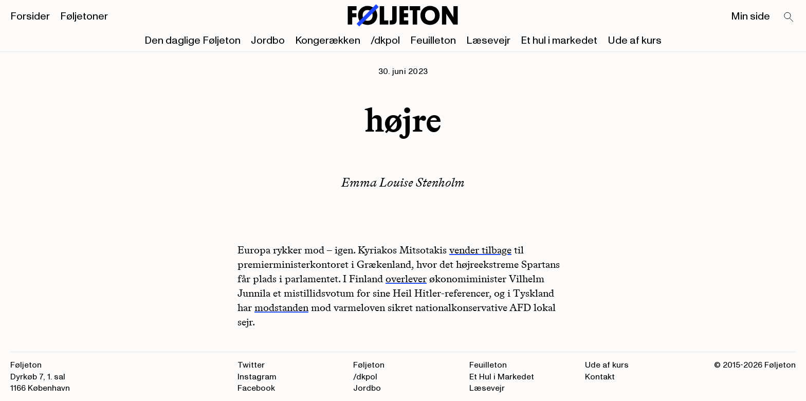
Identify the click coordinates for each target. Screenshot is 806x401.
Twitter (251, 365)
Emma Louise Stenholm (403, 182)
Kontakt (600, 376)
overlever (406, 278)
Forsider (30, 16)
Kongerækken (327, 40)
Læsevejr (488, 40)
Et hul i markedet (559, 40)
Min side (750, 16)
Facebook (256, 388)
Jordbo (268, 40)
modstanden (281, 307)
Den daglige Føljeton (192, 40)
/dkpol (385, 40)
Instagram (257, 376)
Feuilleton (433, 40)
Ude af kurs (635, 40)
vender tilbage (480, 250)
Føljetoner (84, 16)
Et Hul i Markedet (501, 376)
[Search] (789, 17)
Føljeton (368, 365)
